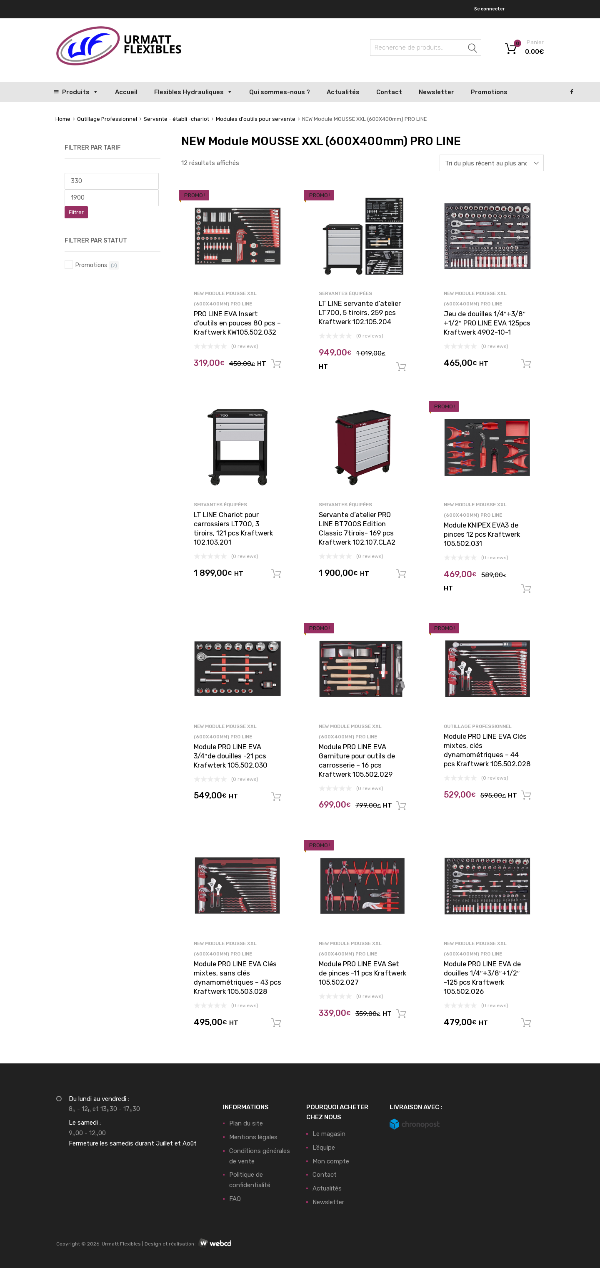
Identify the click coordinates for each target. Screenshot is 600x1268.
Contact (389, 92)
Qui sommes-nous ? (279, 92)
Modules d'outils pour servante (255, 119)
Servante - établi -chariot (176, 119)
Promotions (489, 92)
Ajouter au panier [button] (276, 363)
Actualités (343, 92)
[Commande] (492, 163)
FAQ (235, 1199)
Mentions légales (253, 1137)
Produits (80, 92)
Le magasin (328, 1134)
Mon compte (330, 1161)
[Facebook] (571, 92)
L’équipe (323, 1147)
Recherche (473, 49)
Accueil (126, 92)
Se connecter (489, 9)
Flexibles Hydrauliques (193, 92)
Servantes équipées (345, 293)
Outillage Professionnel (107, 119)
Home (62, 119)
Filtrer (76, 212)
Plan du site (246, 1123)
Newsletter (436, 92)
